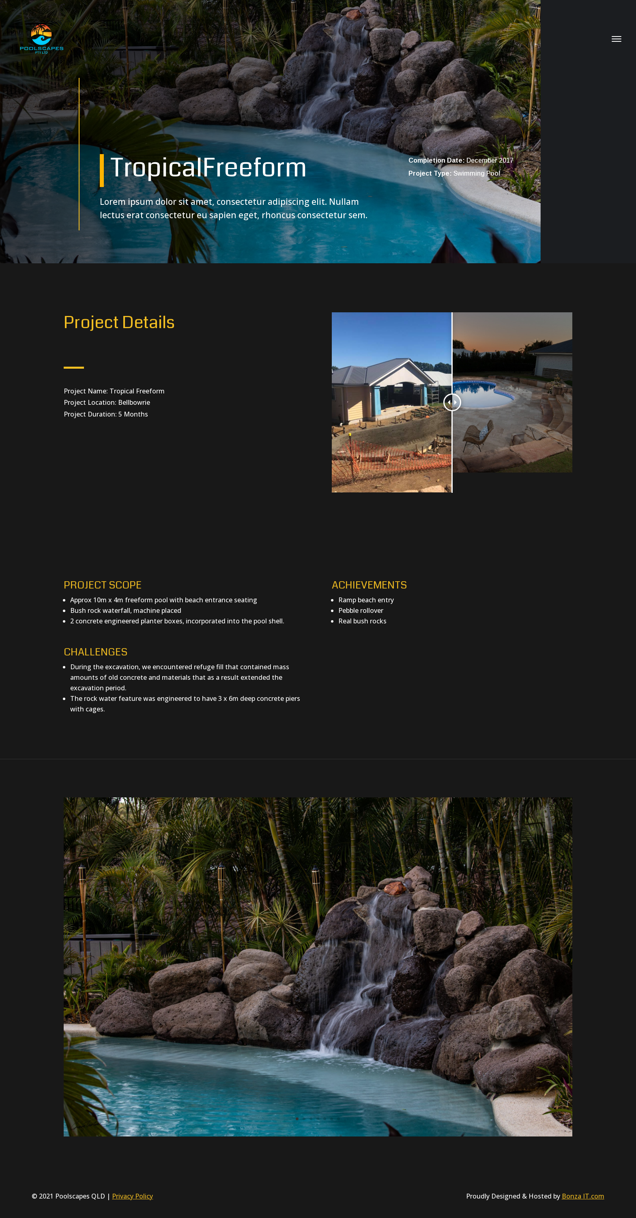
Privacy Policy (132, 1196)
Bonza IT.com (583, 1196)
